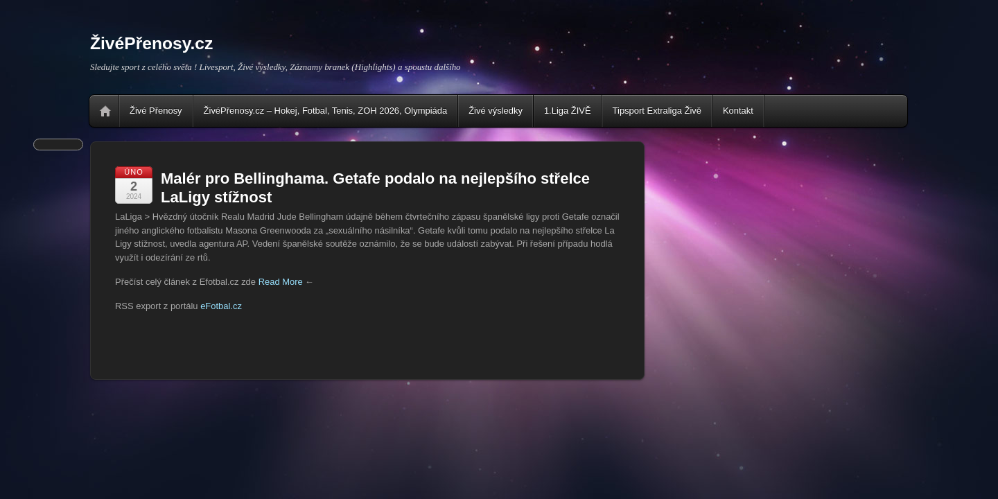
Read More (281, 282)
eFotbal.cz (221, 306)
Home (105, 111)
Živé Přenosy (156, 110)
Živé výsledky (496, 110)
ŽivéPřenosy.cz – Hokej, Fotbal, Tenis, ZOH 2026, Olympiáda (326, 110)
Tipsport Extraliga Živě (657, 110)
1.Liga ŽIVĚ (567, 110)
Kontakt (738, 110)
